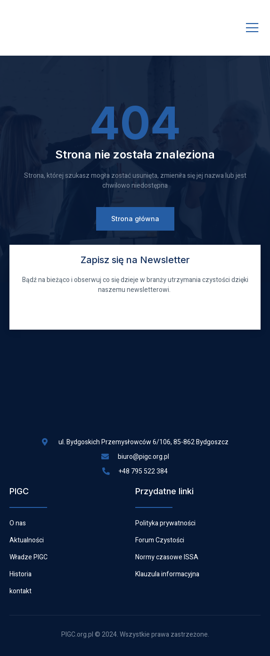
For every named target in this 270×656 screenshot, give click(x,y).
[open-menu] (252, 28)
